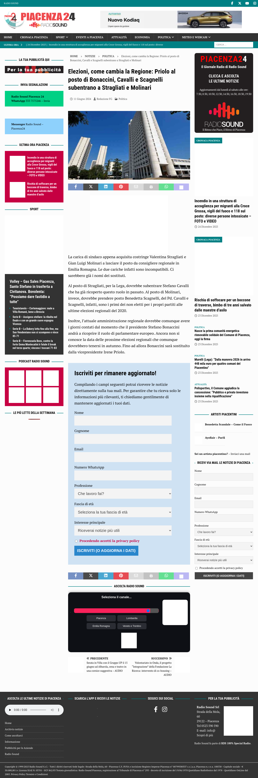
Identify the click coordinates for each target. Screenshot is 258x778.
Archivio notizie (14, 729)
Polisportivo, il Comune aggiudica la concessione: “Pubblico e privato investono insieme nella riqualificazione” (221, 392)
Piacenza (101, 618)
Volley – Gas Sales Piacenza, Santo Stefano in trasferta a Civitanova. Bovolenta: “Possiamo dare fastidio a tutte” (32, 291)
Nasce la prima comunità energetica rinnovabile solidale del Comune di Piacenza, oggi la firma (222, 335)
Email (78, 449)
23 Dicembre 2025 (208, 315)
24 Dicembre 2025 (208, 226)
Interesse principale (89, 522)
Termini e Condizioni (37, 774)
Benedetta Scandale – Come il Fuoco (228, 424)
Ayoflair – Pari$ (215, 437)
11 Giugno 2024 (82, 99)
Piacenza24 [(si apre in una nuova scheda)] (18, 128)
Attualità (119, 37)
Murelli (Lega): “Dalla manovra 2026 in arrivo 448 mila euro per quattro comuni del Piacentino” (222, 364)
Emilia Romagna (101, 626)
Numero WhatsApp (89, 467)
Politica (164, 37)
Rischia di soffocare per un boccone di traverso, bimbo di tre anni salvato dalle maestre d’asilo (223, 305)
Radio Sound (11, 3)
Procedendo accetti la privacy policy (110, 540)
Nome (79, 412)
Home (8, 37)
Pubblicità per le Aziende (19, 748)
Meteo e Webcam (194, 37)
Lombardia (132, 618)
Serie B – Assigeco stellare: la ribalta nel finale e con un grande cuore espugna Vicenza (35, 320)
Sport (60, 37)
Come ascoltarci (14, 735)
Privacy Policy (18, 774)
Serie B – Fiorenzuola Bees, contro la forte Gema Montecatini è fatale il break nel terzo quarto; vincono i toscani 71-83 (35, 344)
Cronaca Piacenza (34, 37)
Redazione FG (104, 99)
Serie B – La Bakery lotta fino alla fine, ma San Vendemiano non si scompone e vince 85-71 (35, 332)
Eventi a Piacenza (90, 37)
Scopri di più (205, 735)
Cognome (81, 430)
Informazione (12, 741)
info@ (211, 730)
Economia (142, 37)
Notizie (90, 56)
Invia (47, 101)
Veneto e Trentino (132, 626)
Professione (83, 485)
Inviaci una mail (240, 454)
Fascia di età (84, 503)
